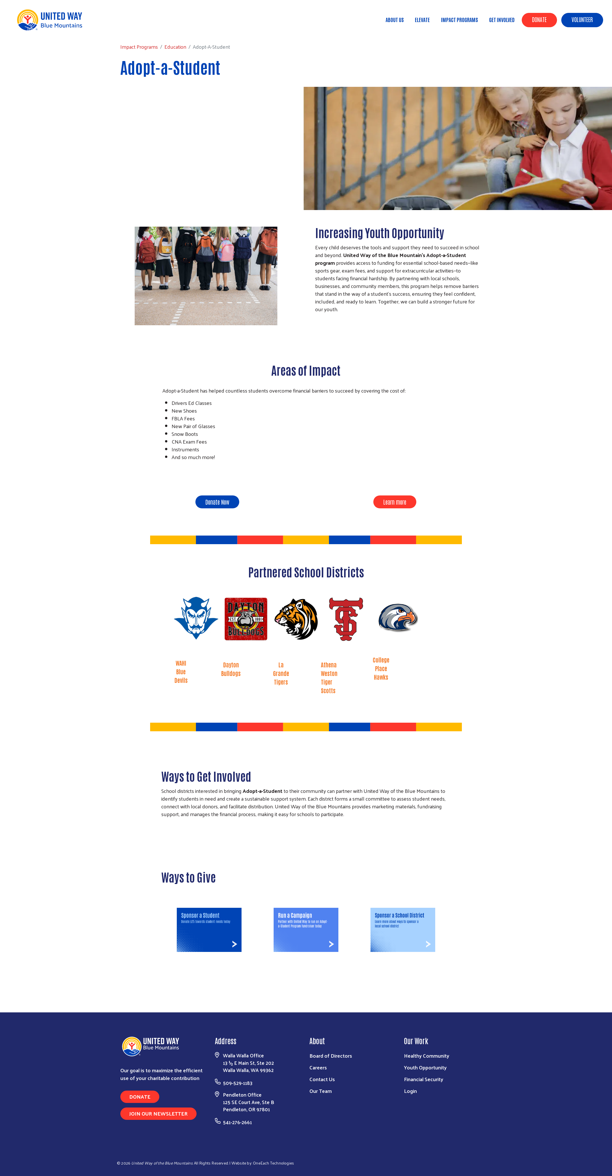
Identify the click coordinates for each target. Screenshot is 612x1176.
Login (410, 1090)
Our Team (320, 1090)
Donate (539, 19)
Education (82, 28)
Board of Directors (330, 1055)
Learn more (394, 501)
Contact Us (322, 1079)
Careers (318, 1067)
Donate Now (217, 501)
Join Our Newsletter (158, 1113)
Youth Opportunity (425, 1067)
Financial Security (423, 1079)
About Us (395, 19)
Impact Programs (459, 19)
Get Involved (502, 19)
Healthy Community (426, 1055)
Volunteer (582, 19)
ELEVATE (422, 19)
